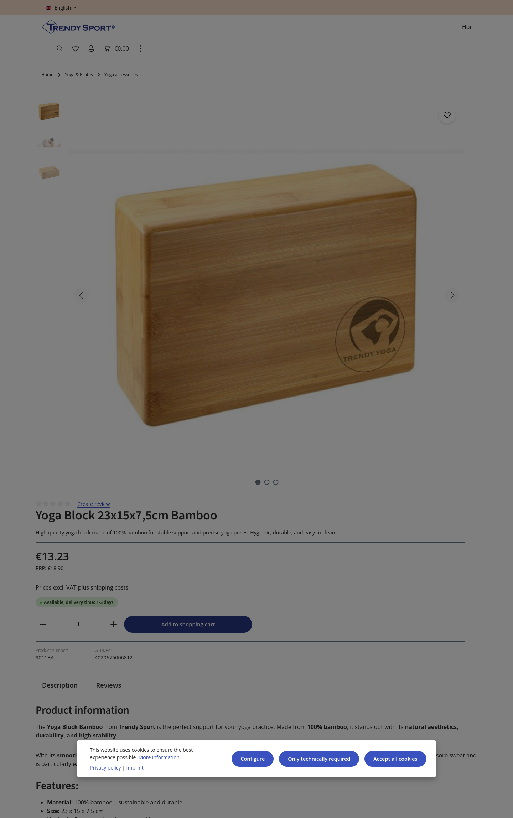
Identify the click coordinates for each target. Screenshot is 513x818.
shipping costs (317, 806)
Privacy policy (105, 767)
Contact (241, 685)
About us (318, 695)
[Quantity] (306, 222)
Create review (324, 90)
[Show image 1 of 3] (150, 255)
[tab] (60, 293)
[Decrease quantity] (271, 222)
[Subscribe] (446, 588)
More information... (157, 757)
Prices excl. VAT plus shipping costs (309, 184)
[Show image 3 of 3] (168, 255)
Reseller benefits (252, 722)
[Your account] (415, 31)
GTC (161, 685)
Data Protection (175, 711)
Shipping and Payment (247, 703)
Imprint (132, 767)
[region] (142, 175)
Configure (246, 759)
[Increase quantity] (341, 222)
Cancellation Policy (179, 698)
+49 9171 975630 (74, 699)
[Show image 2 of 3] (159, 255)
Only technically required (314, 759)
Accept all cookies (394, 759)
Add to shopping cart (414, 222)
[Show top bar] (464, 31)
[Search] (384, 31)
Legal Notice (171, 723)
